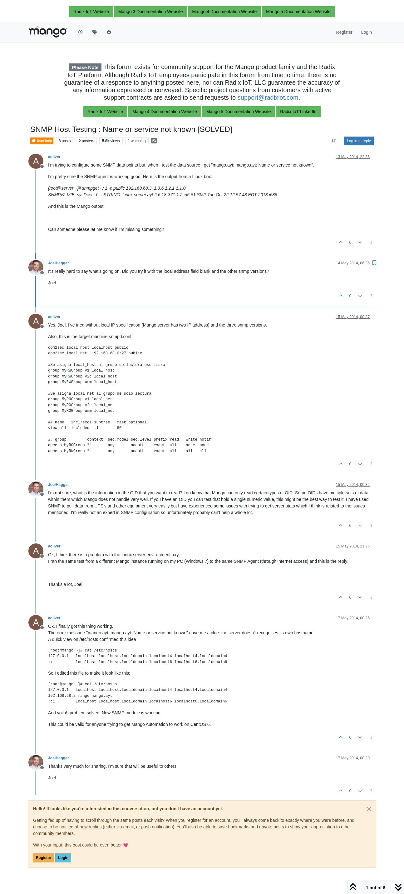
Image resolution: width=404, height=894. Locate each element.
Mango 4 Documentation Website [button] (224, 11)
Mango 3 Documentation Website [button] (150, 11)
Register (43, 858)
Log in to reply (359, 141)
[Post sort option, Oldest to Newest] (334, 141)
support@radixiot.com (268, 97)
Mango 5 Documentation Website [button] (298, 11)
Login (63, 858)
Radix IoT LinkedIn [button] (298, 111)
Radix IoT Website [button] (91, 11)
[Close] (369, 809)
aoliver (54, 157)
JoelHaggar (58, 263)
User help (42, 141)
